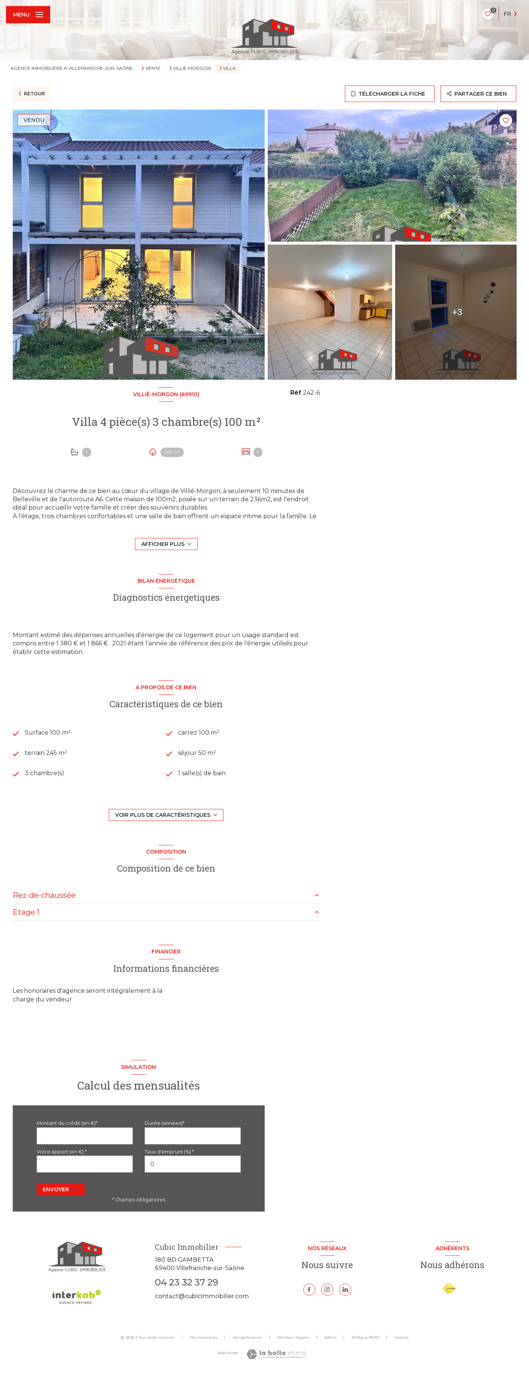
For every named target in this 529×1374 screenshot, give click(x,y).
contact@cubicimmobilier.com (202, 1296)
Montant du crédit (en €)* (67, 1123)
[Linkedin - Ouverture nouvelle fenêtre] (345, 1290)
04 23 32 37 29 (186, 1282)
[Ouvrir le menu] (28, 14)
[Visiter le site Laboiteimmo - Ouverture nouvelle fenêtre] (276, 1354)
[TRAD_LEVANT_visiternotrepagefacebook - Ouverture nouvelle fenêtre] (309, 1290)
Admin (331, 1337)
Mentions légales (293, 1337)
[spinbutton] (193, 1164)
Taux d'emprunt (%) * (169, 1152)
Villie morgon (192, 68)
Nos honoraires (204, 1337)
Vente (152, 68)
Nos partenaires (247, 1337)
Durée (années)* (164, 1123)
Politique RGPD (365, 1337)
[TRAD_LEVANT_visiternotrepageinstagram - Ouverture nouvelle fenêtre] (327, 1290)
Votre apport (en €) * (62, 1152)
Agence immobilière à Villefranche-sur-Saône (71, 68)
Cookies (401, 1337)
